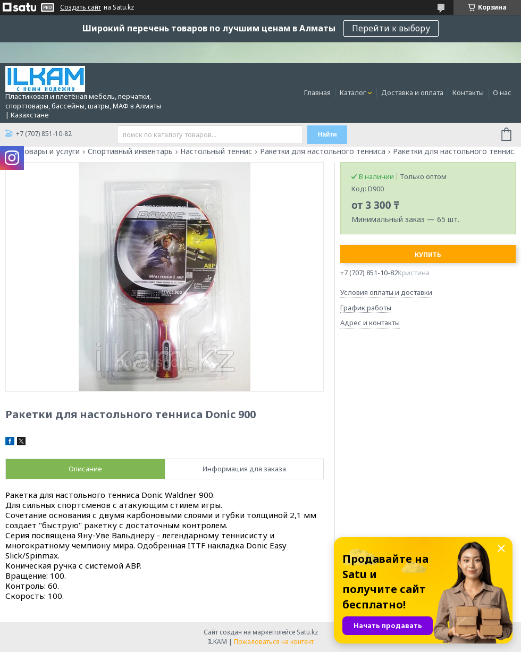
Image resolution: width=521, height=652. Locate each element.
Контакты (468, 92)
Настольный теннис (216, 151)
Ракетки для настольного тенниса (322, 151)
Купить (428, 254)
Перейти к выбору (391, 28)
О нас (502, 92)
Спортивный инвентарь (130, 151)
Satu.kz (307, 632)
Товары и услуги (50, 151)
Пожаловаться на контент (274, 641)
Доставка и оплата (412, 92)
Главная (317, 92)
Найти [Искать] (327, 134)
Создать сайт (80, 7)
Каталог (353, 92)
